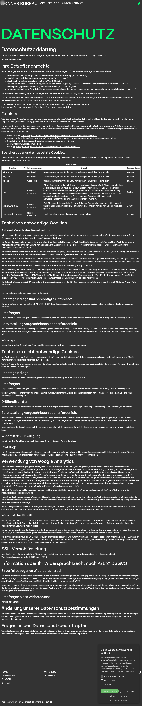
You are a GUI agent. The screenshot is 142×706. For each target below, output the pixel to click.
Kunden (66, 3)
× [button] (137, 647)
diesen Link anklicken (94, 520)
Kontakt (77, 3)
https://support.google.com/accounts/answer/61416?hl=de (48, 141)
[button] (118, 696)
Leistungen (53, 3)
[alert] (118, 673)
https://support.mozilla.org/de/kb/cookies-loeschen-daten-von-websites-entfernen (59, 136)
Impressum (50, 672)
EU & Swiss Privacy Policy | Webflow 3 (76, 266)
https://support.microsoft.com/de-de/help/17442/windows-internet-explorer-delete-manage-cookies (69, 138)
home (4, 672)
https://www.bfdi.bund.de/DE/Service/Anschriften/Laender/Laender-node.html (36, 107)
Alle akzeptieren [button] (110, 691)
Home (42, 3)
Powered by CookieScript (118, 700)
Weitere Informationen (125, 671)
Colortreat (26, 702)
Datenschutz (51, 676)
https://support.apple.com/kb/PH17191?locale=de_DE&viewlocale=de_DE (46, 147)
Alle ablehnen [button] (128, 691)
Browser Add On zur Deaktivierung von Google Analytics (41, 542)
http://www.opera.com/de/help (27, 144)
